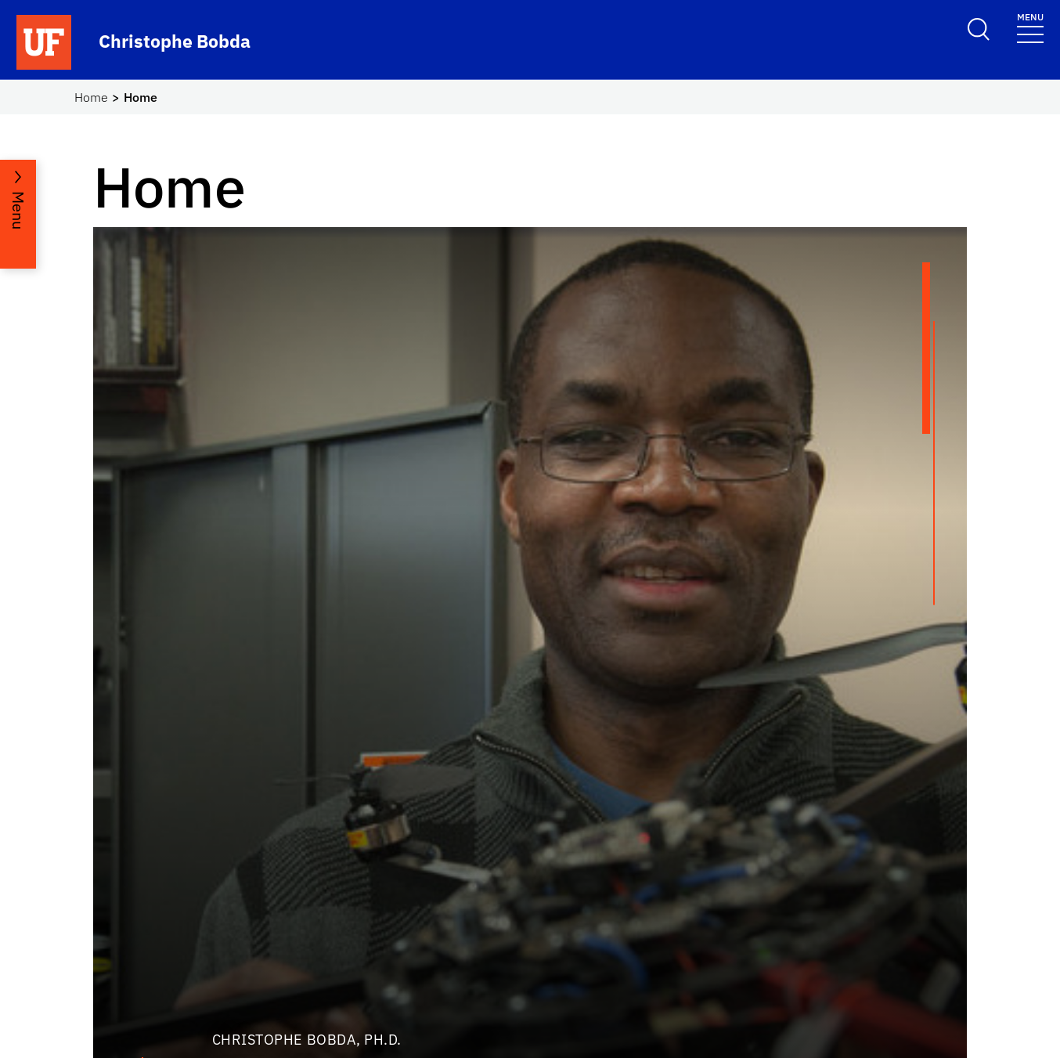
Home (91, 97)
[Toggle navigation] (1030, 27)
